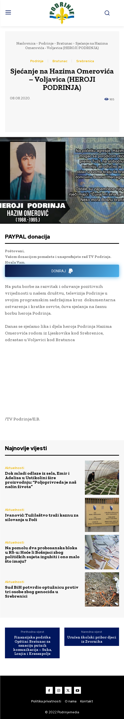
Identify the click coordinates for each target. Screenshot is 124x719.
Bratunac (64, 43)
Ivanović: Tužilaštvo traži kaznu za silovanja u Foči (41, 517)
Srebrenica (85, 61)
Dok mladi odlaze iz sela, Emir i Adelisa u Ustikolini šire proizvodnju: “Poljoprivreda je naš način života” (40, 479)
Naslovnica (25, 43)
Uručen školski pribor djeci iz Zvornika (91, 639)
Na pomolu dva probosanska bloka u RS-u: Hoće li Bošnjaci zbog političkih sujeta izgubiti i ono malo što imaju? (42, 554)
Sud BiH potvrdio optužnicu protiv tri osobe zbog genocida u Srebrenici (41, 591)
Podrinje (46, 43)
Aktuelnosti (14, 468)
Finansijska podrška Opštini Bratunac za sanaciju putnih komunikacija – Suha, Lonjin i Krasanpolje (32, 645)
